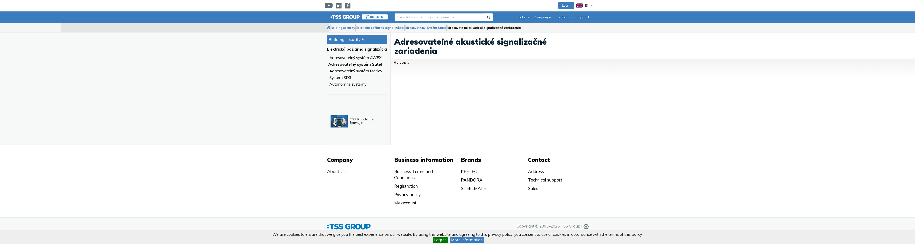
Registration (406, 186)
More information (467, 239)
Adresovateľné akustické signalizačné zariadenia (525, 28)
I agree (440, 239)
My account (405, 203)
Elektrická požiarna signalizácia (403, 28)
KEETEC (469, 171)
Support (582, 17)
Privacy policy (407, 194)
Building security (357, 28)
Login (566, 5)
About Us (336, 171)
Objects (376, 17)
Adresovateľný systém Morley (355, 71)
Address (536, 171)
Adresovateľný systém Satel (458, 28)
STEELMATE (473, 188)
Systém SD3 (340, 77)
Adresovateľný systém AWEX (355, 57)
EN (584, 5)
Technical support (545, 180)
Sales (533, 188)
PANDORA (471, 180)
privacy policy (500, 234)
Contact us (563, 17)
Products (522, 17)
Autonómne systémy (347, 84)
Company (542, 17)
